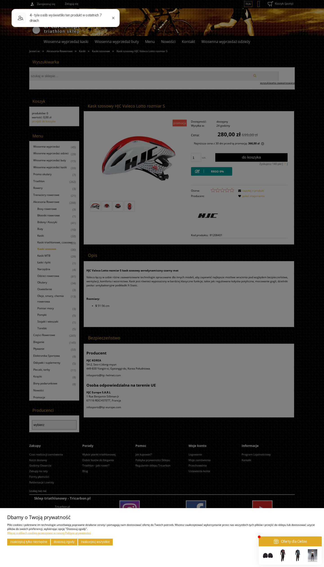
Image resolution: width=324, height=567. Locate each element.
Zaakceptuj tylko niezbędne (28, 542)
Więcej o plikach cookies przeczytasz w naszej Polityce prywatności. (49, 533)
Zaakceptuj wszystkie (95, 542)
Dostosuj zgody (64, 542)
